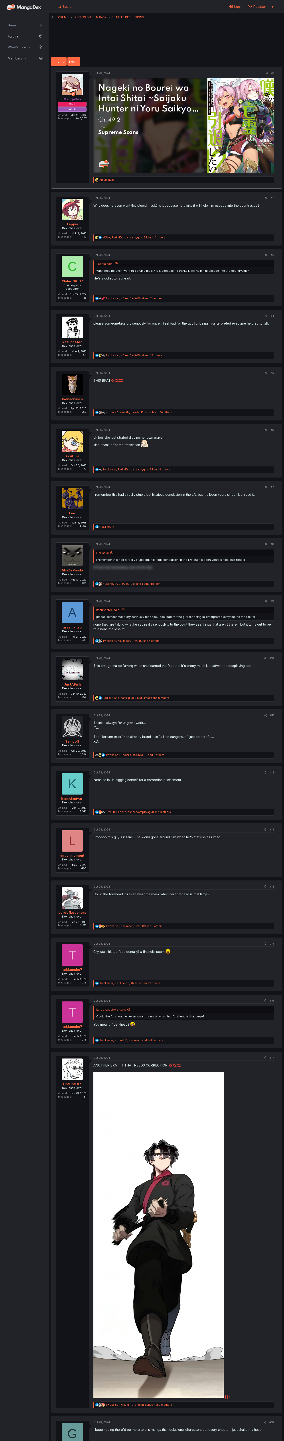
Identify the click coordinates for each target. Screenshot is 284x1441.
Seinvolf (72, 741)
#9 (272, 601)
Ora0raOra (72, 1084)
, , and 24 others (134, 298)
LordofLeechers (72, 912)
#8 (272, 544)
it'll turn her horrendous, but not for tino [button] (122, 567)
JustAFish (72, 684)
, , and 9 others (136, 469)
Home (12, 25)
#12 (272, 772)
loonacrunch (72, 399)
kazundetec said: (108, 610)
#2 (272, 198)
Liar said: (102, 553)
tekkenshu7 (72, 969)
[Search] (65, 6)
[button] (30, 47)
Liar (72, 513)
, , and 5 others (131, 640)
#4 (272, 315)
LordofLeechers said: (111, 1009)
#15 (272, 943)
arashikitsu (72, 627)
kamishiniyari (72, 798)
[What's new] (272, 6)
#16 (271, 1000)
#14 (271, 886)
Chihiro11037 (72, 281)
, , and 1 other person (131, 583)
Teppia (72, 224)
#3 (272, 255)
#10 (271, 658)
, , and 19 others (134, 355)
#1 (272, 73)
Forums (13, 36)
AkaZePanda (72, 570)
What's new (17, 47)
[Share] (267, 73)
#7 (272, 487)
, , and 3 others (138, 812)
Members (15, 58)
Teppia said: (104, 264)
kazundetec (72, 342)
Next (72, 61)
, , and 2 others (135, 755)
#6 (272, 430)
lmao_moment (72, 855)
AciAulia (72, 456)
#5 (272, 373)
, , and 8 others (139, 1404)
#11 (272, 715)
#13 (271, 829)
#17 (271, 1057)
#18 (271, 1422)
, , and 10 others (134, 237)
